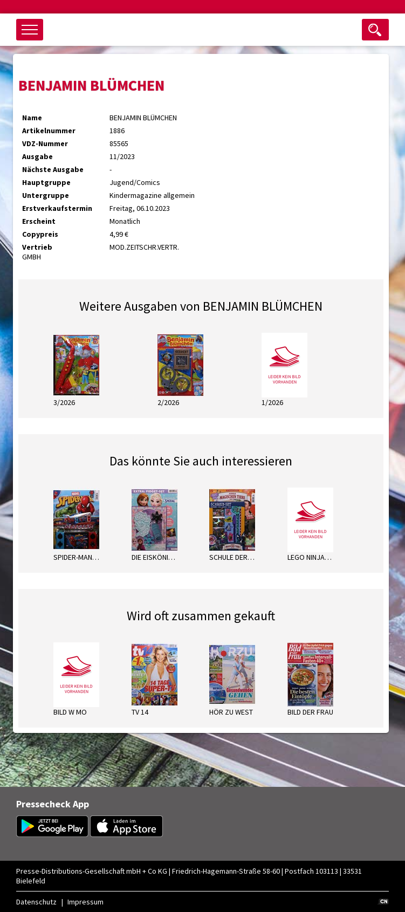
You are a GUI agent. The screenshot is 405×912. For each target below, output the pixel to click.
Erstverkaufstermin (57, 208)
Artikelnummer (48, 130)
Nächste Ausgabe (53, 169)
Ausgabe (37, 156)
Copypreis (40, 234)
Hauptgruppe (46, 182)
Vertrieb (37, 247)
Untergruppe (45, 195)
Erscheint (39, 221)
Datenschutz (36, 902)
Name (32, 117)
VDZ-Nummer (45, 143)
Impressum (85, 902)
